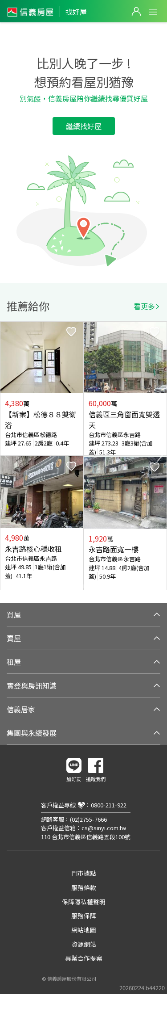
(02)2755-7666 (88, 819)
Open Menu (153, 12)
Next (160, 456)
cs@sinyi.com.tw (103, 828)
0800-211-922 (108, 805)
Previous (7, 456)
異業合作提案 (83, 958)
